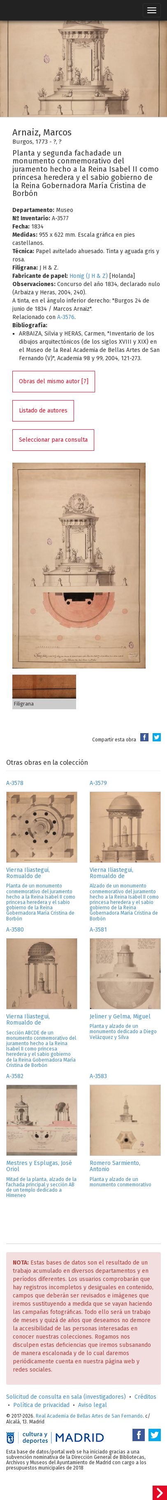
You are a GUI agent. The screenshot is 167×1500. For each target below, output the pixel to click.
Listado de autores (43, 410)
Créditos (145, 1396)
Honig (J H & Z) (89, 276)
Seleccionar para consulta (53, 439)
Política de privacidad (41, 1405)
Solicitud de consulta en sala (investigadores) (66, 1396)
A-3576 (65, 317)
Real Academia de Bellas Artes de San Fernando (89, 1416)
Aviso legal (92, 1405)
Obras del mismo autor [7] (53, 381)
